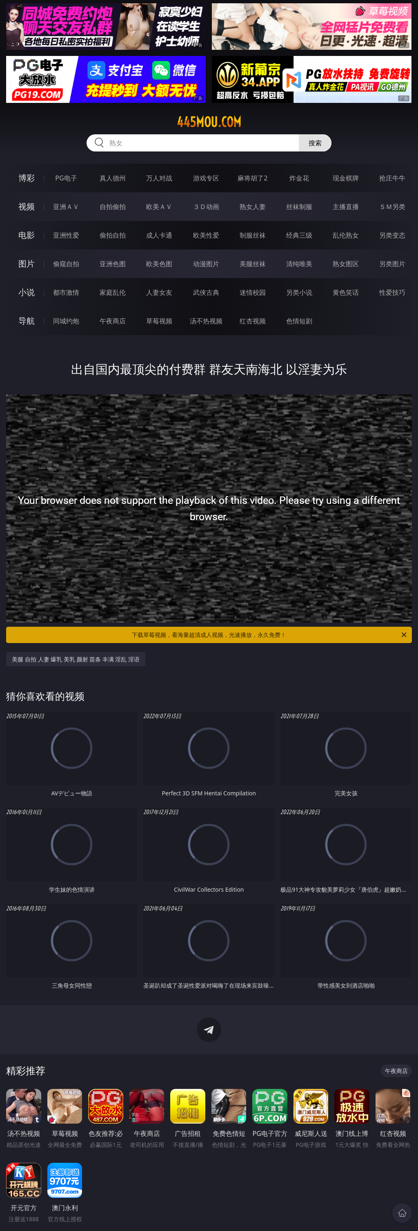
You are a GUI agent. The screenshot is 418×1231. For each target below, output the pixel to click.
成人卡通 (159, 235)
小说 (26, 292)
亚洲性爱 (66, 235)
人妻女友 (159, 292)
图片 (26, 263)
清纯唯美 (299, 263)
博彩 (26, 177)
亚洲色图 (113, 263)
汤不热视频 (206, 320)
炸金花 (299, 178)
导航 (26, 320)
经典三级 (299, 235)
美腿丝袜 (253, 263)
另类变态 (392, 235)
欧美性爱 (206, 235)
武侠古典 (206, 292)
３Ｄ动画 (206, 206)
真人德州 (113, 178)
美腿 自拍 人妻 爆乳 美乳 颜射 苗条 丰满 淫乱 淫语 (76, 659)
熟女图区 (346, 263)
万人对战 (159, 178)
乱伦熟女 (346, 235)
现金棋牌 (346, 178)
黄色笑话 (346, 292)
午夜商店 (113, 320)
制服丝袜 (253, 235)
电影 (26, 234)
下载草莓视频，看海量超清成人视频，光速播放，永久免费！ (270, 635)
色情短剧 (299, 320)
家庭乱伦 (113, 292)
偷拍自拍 (113, 235)
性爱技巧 (392, 292)
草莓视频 (159, 320)
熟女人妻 (253, 206)
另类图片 (392, 263)
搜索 (315, 142)
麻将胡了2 (252, 178)
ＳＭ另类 (392, 206)
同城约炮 (66, 320)
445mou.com (209, 122)
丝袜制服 (299, 206)
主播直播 (346, 206)
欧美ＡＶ (159, 206)
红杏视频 (253, 320)
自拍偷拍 (113, 206)
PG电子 (66, 178)
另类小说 (299, 292)
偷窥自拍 (66, 263)
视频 (26, 206)
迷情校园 (253, 292)
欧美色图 (159, 263)
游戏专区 (206, 178)
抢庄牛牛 (392, 178)
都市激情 (66, 292)
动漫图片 (206, 263)
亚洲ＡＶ (66, 206)
